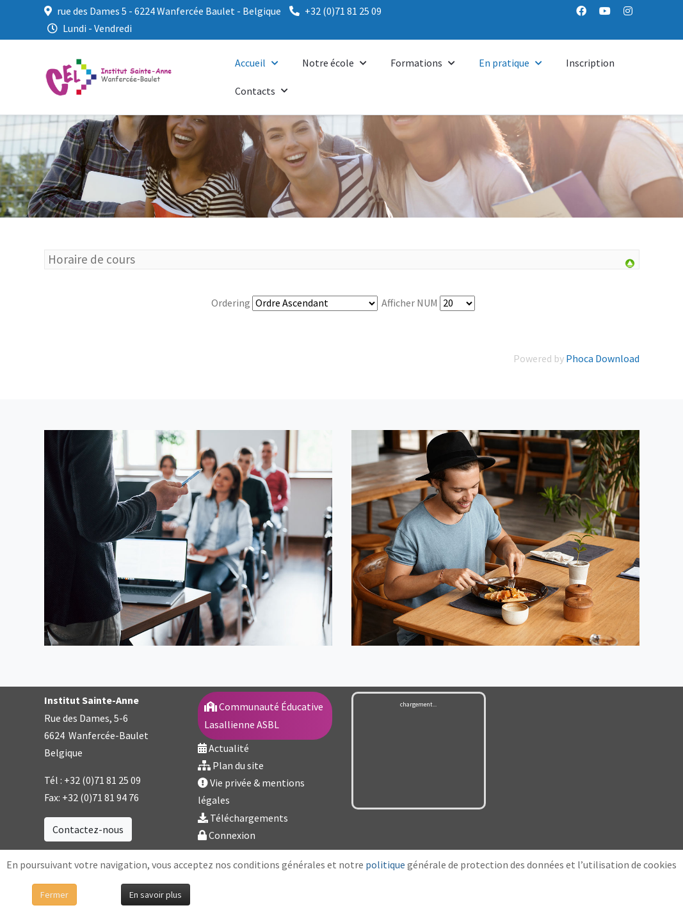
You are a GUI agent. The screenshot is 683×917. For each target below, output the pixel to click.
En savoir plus (155, 894)
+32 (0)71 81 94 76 (100, 797)
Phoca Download (602, 358)
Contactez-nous (88, 829)
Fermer (54, 894)
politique (385, 864)
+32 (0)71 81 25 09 (343, 10)
